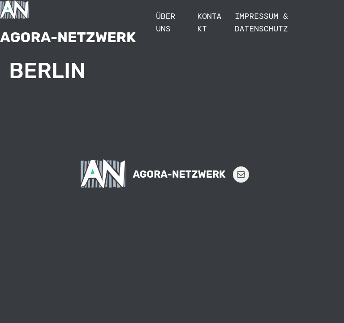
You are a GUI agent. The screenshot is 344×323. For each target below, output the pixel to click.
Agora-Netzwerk (68, 37)
